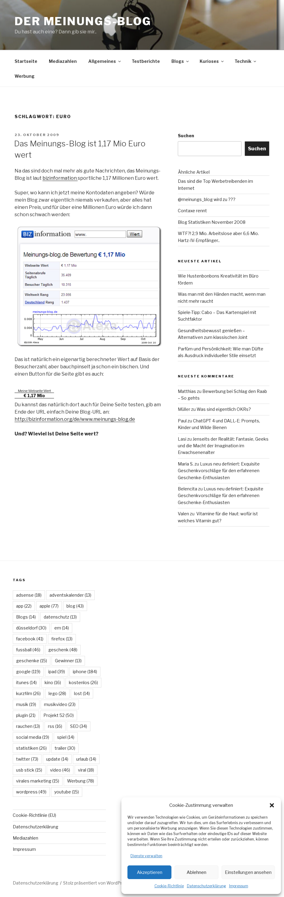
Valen (183, 513)
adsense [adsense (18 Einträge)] (29, 595)
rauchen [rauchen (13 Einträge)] (28, 726)
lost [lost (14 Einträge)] (82, 693)
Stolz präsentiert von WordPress (96, 882)
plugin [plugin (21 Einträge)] (26, 715)
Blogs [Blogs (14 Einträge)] (26, 616)
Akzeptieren (149, 872)
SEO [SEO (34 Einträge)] (78, 726)
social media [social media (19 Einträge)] (32, 737)
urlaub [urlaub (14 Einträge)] (86, 759)
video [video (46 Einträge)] (60, 770)
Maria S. (186, 463)
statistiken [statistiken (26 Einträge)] (31, 748)
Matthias (187, 391)
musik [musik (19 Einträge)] (26, 704)
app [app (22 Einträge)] (24, 606)
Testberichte (146, 61)
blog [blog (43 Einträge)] (75, 606)
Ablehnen (196, 872)
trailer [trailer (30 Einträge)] (65, 748)
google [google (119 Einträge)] (28, 671)
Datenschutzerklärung (206, 886)
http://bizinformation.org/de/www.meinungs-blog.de (75, 419)
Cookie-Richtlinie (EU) (34, 815)
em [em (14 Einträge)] (61, 627)
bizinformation (60, 178)
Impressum (238, 886)
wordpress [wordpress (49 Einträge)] (31, 791)
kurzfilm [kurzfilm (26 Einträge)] (28, 693)
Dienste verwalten (146, 856)
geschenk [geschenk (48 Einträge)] (62, 649)
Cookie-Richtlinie (169, 886)
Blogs (180, 61)
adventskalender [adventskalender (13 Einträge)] (70, 595)
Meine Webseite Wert (34, 391)
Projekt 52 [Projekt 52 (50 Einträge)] (58, 715)
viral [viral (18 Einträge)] (86, 770)
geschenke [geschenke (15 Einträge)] (31, 660)
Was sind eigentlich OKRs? (224, 409)
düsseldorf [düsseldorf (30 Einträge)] (31, 627)
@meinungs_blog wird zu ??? (206, 199)
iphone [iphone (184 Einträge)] (85, 671)
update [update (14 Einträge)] (57, 759)
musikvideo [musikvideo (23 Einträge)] (60, 704)
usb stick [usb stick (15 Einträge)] (29, 770)
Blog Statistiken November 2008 (211, 222)
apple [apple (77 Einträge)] (49, 606)
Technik (246, 61)
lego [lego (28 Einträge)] (57, 693)
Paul (182, 420)
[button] (272, 805)
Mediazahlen (63, 61)
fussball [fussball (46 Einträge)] (28, 649)
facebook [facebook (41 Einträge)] (29, 638)
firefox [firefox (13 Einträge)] (62, 638)
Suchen (186, 135)
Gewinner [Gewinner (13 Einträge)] (68, 660)
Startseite (26, 61)
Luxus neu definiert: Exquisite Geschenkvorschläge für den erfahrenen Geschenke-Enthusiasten (219, 470)
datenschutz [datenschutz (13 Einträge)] (60, 616)
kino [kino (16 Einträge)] (53, 682)
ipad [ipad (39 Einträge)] (56, 671)
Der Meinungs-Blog (83, 21)
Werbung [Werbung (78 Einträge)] (80, 780)
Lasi (182, 439)
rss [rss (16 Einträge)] (55, 726)
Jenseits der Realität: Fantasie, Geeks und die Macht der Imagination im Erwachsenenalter (223, 445)
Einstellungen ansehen (248, 872)
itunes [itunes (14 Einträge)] (26, 682)
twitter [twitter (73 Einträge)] (27, 759)
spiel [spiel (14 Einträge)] (65, 737)
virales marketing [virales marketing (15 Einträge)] (37, 780)
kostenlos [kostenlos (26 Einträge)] (83, 682)
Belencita (187, 488)
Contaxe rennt (192, 210)
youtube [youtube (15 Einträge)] (66, 791)
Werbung (25, 76)
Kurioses (212, 61)
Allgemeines (105, 61)
